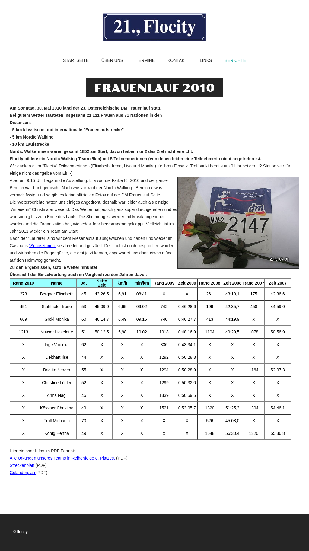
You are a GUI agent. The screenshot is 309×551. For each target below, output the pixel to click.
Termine (145, 60)
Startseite (76, 60)
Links (206, 60)
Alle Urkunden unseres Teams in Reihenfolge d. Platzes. (62, 458)
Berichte (235, 60)
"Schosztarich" (42, 245)
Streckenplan (22, 465)
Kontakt (177, 60)
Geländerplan (23, 472)
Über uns (112, 60)
